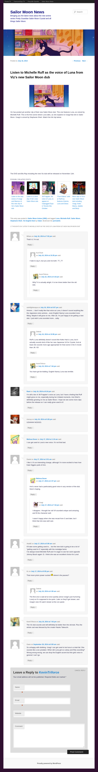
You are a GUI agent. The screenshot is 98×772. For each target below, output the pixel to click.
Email (19, 701)
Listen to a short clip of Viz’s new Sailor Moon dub (32, 199)
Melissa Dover (32, 439)
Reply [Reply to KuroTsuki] (33, 266)
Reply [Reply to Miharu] (30, 245)
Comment (18, 726)
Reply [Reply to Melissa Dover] (30, 448)
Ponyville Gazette (33, 1)
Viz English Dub (29, 221)
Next (85, 61)
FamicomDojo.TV (19, 1)
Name (19, 688)
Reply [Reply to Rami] (30, 408)
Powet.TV (8, 1)
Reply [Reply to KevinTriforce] (36, 290)
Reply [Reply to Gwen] (30, 660)
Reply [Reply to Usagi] (36, 526)
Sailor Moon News (47, 1)
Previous (76, 61)
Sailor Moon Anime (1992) (37, 218)
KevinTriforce (49, 672)
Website (18, 713)
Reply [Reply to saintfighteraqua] (30, 323)
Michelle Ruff (65, 218)
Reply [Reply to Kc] (30, 581)
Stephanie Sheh (16, 221)
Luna (58, 218)
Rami (28, 391)
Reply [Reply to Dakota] (33, 353)
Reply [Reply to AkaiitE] (30, 560)
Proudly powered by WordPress (49, 763)
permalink (56, 221)
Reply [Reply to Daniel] (30, 470)
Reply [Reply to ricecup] (30, 428)
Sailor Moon (75, 218)
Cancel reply (80, 670)
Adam (39, 221)
